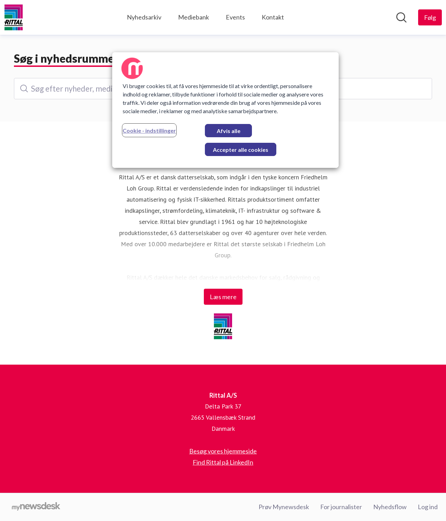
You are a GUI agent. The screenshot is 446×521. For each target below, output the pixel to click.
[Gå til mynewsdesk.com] (36, 507)
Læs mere (223, 297)
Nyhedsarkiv (144, 17)
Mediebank (193, 17)
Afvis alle (228, 130)
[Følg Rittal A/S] (430, 17)
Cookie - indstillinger (149, 130)
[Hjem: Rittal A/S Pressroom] (13, 17)
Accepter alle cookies (240, 149)
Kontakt (273, 17)
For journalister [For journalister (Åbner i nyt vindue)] (341, 507)
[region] (225, 110)
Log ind (428, 507)
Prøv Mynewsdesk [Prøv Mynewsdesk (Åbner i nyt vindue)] (284, 507)
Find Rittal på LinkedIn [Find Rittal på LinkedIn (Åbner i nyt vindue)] (223, 462)
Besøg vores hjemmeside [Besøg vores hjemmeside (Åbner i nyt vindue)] (223, 451)
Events (235, 17)
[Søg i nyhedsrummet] (401, 17)
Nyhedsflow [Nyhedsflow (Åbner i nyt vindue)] (390, 507)
